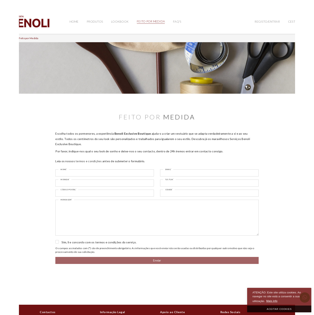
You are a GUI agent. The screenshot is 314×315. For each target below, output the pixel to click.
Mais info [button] (271, 300)
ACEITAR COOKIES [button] (279, 309)
